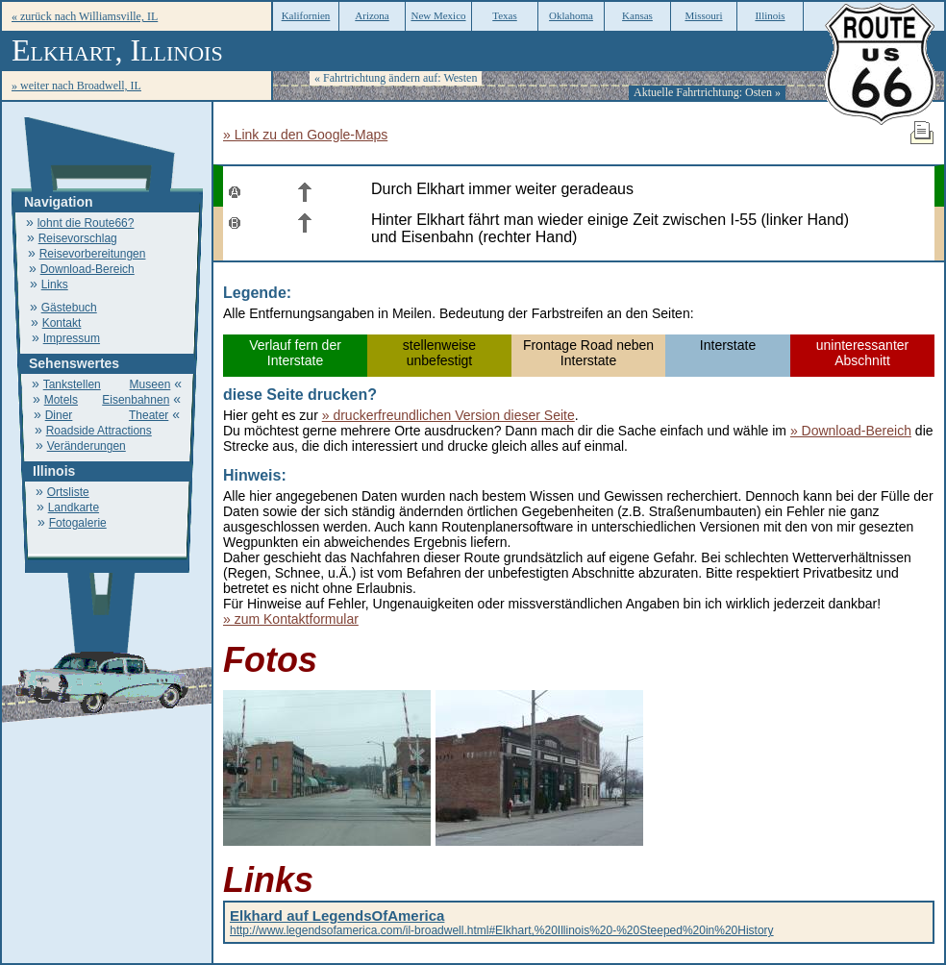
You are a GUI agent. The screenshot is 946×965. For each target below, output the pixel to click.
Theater (148, 415)
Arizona (371, 15)
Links (54, 284)
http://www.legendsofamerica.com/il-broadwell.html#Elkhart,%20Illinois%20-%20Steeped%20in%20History (502, 923)
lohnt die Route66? (86, 223)
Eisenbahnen (135, 400)
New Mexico (438, 15)
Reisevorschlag (77, 238)
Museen (150, 384)
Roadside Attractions (99, 430)
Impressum (71, 338)
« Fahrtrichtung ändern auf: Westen (395, 78)
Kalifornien (306, 15)
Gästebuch (69, 307)
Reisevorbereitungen (92, 253)
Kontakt (62, 323)
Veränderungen (86, 446)
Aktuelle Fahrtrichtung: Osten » (707, 92)
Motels (61, 400)
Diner (59, 415)
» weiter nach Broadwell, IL (76, 85)
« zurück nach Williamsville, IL (85, 16)
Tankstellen (72, 384)
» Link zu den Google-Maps (305, 134)
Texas (504, 15)
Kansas (637, 15)
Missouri (703, 15)
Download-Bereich (87, 269)
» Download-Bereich (850, 430)
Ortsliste (68, 492)
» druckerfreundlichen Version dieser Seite (448, 415)
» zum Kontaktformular (291, 619)
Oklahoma (571, 15)
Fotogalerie (78, 523)
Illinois (769, 15)
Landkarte (73, 507)
